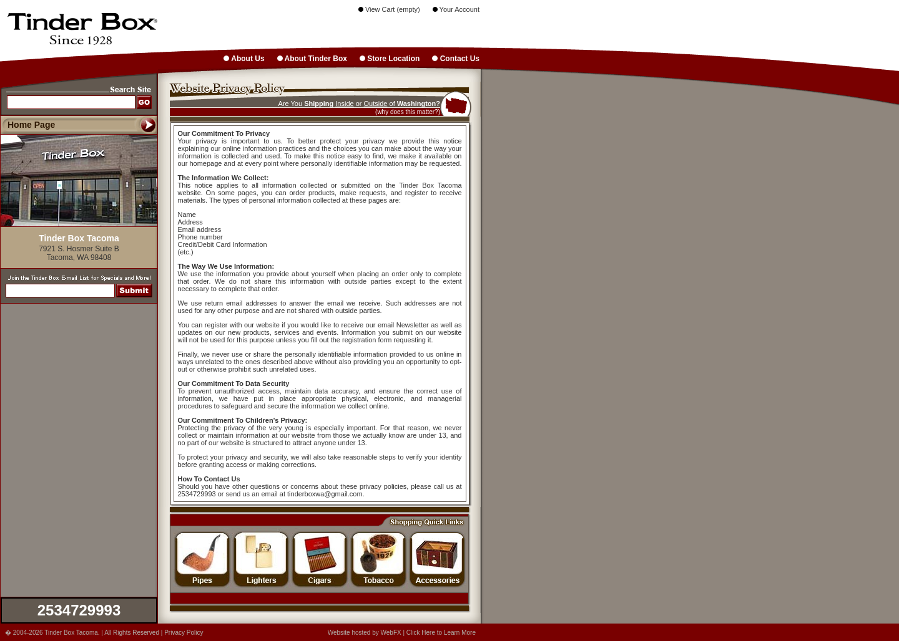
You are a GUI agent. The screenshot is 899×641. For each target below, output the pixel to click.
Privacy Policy (183, 632)
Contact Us (455, 58)
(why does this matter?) (407, 111)
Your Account (456, 9)
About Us (244, 58)
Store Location (390, 58)
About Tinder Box (312, 58)
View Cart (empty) (389, 9)
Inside (344, 103)
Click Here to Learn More (441, 632)
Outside (376, 103)
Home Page (31, 125)
